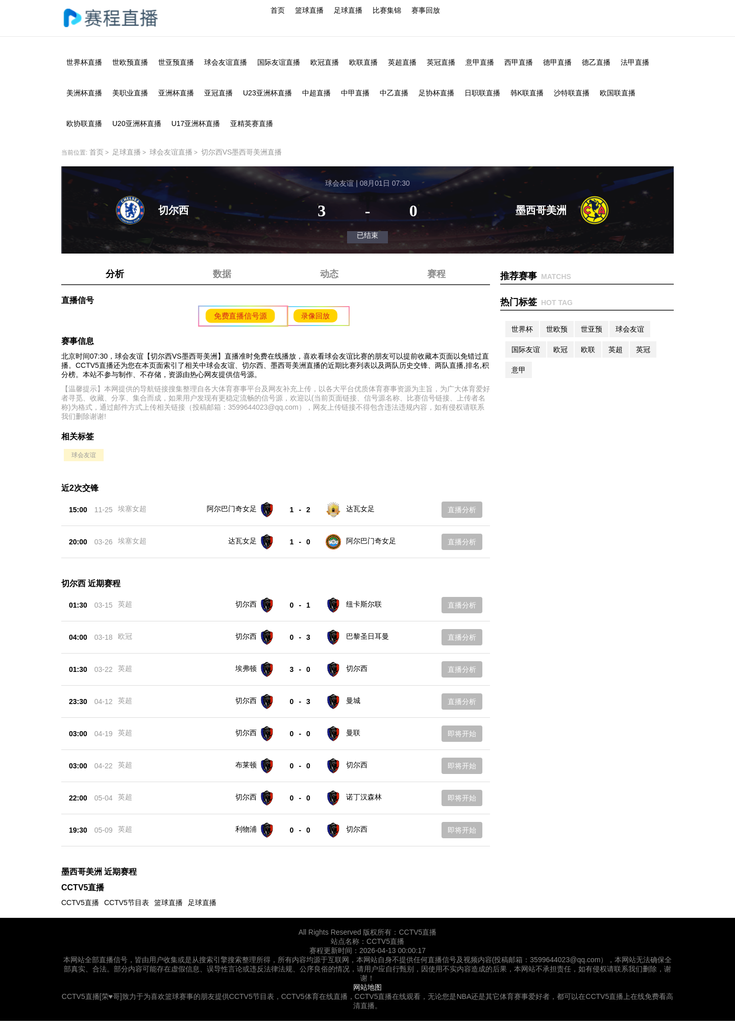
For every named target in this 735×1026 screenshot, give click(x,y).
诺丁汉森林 (364, 797)
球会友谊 (83, 455)
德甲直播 (557, 62)
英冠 (643, 349)
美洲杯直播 (84, 93)
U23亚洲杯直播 (267, 93)
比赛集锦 (387, 10)
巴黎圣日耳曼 (367, 636)
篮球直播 (309, 10)
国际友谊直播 (278, 62)
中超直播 (316, 93)
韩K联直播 (527, 93)
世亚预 (591, 329)
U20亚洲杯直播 (136, 123)
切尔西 (246, 604)
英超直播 (402, 62)
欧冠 (125, 636)
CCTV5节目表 (126, 902)
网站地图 (367, 987)
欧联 (588, 349)
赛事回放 (425, 10)
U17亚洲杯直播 (196, 123)
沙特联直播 (572, 93)
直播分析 (462, 510)
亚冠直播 (218, 93)
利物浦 (246, 829)
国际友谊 (525, 349)
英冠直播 (441, 62)
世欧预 (557, 329)
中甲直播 (355, 93)
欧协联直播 (84, 123)
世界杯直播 (84, 62)
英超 (125, 604)
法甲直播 (635, 62)
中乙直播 (394, 93)
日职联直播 (482, 93)
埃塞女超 (132, 509)
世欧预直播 (130, 62)
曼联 (353, 733)
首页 (278, 10)
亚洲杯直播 (176, 93)
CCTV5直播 (80, 902)
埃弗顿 (246, 668)
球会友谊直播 (225, 62)
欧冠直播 (324, 62)
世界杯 (522, 329)
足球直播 (348, 10)
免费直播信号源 (240, 316)
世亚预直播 (176, 62)
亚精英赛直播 (251, 123)
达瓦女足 (360, 509)
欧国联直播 (617, 93)
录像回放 (315, 316)
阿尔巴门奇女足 (232, 509)
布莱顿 (246, 765)
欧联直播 (363, 62)
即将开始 (462, 734)
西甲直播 (518, 62)
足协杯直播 (436, 93)
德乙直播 (596, 62)
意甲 (518, 370)
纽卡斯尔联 (364, 604)
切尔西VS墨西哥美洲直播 (241, 152)
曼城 (353, 700)
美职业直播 (130, 93)
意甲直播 (479, 62)
